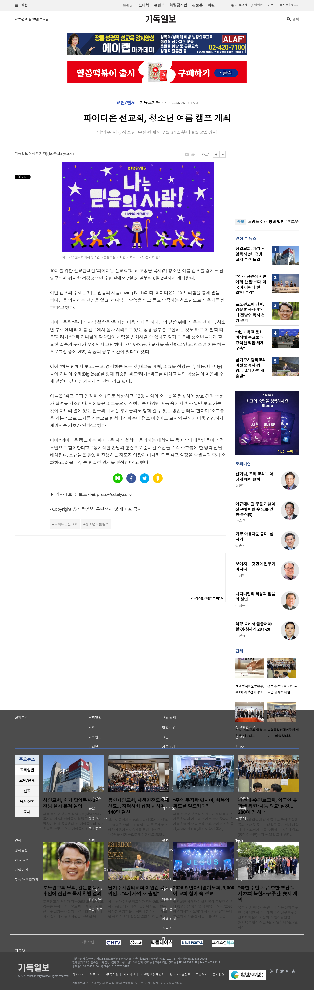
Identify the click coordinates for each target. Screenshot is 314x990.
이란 (211, 5)
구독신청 (282, 5)
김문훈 (197, 5)
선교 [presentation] (27, 790)
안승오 (240, 520)
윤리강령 (218, 974)
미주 (270, 5)
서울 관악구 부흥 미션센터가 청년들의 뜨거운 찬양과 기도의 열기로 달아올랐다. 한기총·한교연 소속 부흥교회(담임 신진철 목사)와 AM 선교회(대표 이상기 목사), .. (203, 821)
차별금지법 (178, 5)
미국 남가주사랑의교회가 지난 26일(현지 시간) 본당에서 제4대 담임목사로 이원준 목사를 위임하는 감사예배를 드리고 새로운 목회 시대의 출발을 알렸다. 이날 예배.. (138, 908)
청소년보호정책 (180, 974)
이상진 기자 (37, 153)
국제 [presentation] (27, 812)
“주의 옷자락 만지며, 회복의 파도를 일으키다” (201, 803)
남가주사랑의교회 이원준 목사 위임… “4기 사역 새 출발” (251, 368)
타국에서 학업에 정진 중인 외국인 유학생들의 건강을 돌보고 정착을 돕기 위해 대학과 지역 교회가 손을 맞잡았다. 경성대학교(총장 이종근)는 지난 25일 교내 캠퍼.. (268, 827)
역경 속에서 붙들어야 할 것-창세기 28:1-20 (253, 626)
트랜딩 (128, 5)
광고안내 (95, 974)
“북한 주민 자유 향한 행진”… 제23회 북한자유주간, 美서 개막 (267, 894)
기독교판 (241, 5)
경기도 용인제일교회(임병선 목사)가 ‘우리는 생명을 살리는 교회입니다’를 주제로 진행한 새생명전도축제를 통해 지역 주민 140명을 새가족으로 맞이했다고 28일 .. (138, 827)
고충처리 (202, 974)
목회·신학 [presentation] (26, 801)
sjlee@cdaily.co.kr (60, 153)
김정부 (240, 605)
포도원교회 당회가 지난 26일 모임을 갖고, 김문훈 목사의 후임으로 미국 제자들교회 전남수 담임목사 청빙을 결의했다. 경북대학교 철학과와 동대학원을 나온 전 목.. (73, 908)
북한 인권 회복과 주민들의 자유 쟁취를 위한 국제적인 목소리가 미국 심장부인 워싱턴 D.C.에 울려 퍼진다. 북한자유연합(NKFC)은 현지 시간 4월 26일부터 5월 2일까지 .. (268, 917)
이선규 (240, 635)
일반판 (258, 5)
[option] (251, 677)
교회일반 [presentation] (27, 769)
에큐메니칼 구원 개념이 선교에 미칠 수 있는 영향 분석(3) (255, 509)
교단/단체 (126, 102)
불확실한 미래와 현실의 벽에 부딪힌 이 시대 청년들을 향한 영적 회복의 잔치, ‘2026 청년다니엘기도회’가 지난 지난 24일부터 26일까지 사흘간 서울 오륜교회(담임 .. (203, 908)
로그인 (295, 5)
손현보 (159, 5)
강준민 (240, 545)
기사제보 (129, 974)
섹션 (21, 5)
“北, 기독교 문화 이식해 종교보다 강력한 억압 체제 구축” (250, 340)
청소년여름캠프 (97, 524)
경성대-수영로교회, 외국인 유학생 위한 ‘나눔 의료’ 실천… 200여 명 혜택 (267, 806)
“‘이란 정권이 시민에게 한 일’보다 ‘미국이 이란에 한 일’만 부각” (251, 284)
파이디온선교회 (66, 524)
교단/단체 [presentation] (27, 780)
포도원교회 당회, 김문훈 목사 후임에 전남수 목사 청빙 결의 (250, 312)
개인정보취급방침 (152, 974)
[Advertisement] (267, 182)
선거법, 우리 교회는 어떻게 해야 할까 (254, 476)
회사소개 (78, 974)
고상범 (240, 575)
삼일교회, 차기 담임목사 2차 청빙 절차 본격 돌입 (250, 254)
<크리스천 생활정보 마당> (207, 598)
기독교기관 (149, 102)
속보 (240, 221)
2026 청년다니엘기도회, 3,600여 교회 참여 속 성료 (203, 891)
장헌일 (240, 485)
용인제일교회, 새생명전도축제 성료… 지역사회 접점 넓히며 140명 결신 (138, 806)
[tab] (27, 770)
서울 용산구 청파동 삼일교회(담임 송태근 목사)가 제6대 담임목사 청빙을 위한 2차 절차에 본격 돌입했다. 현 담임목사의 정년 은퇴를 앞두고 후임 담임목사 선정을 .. (73, 821)
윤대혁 (143, 5)
